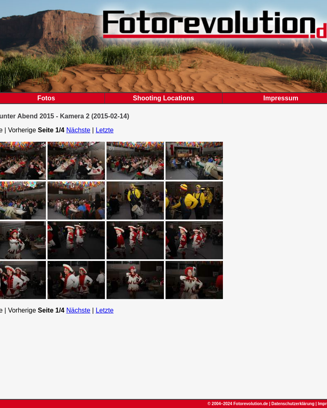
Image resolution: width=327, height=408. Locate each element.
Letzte (104, 130)
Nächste (78, 130)
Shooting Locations (163, 98)
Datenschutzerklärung (292, 403)
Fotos (46, 98)
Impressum (280, 98)
